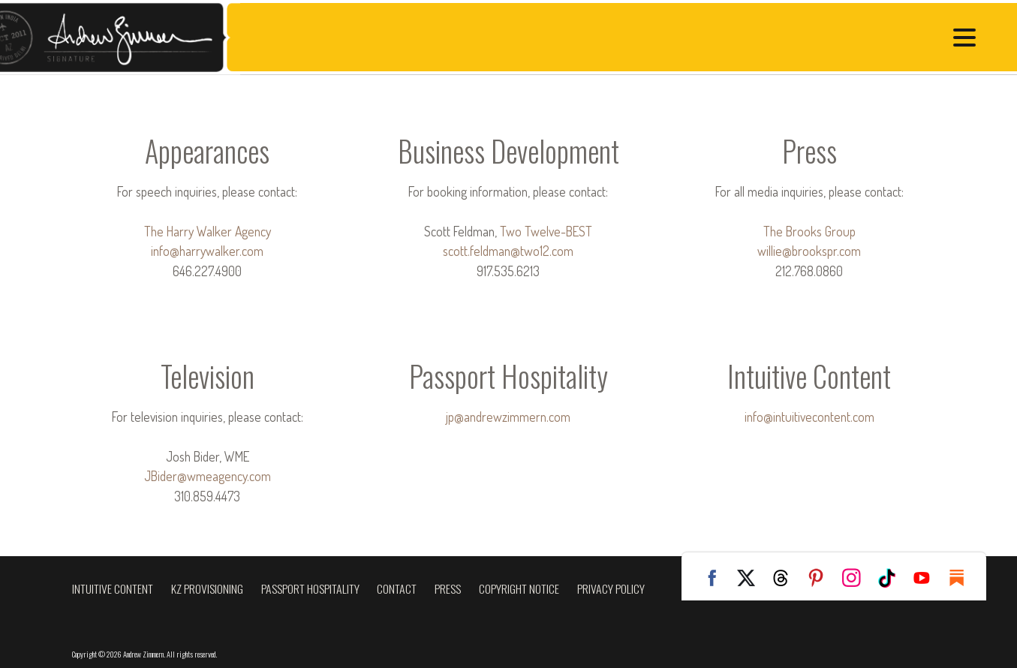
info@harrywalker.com (207, 250)
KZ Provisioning (207, 588)
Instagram (857, 578)
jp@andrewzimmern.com (508, 416)
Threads (787, 578)
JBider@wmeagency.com (207, 476)
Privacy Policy (611, 588)
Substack (963, 578)
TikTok (892, 578)
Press (448, 588)
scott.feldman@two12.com (508, 250)
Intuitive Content (112, 588)
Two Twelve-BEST (546, 231)
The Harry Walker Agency (207, 231)
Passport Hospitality (310, 588)
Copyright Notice (519, 588)
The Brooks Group (809, 231)
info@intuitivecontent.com (809, 416)
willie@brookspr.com (809, 250)
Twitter (751, 578)
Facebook (716, 578)
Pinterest (822, 578)
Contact (397, 588)
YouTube (928, 578)
